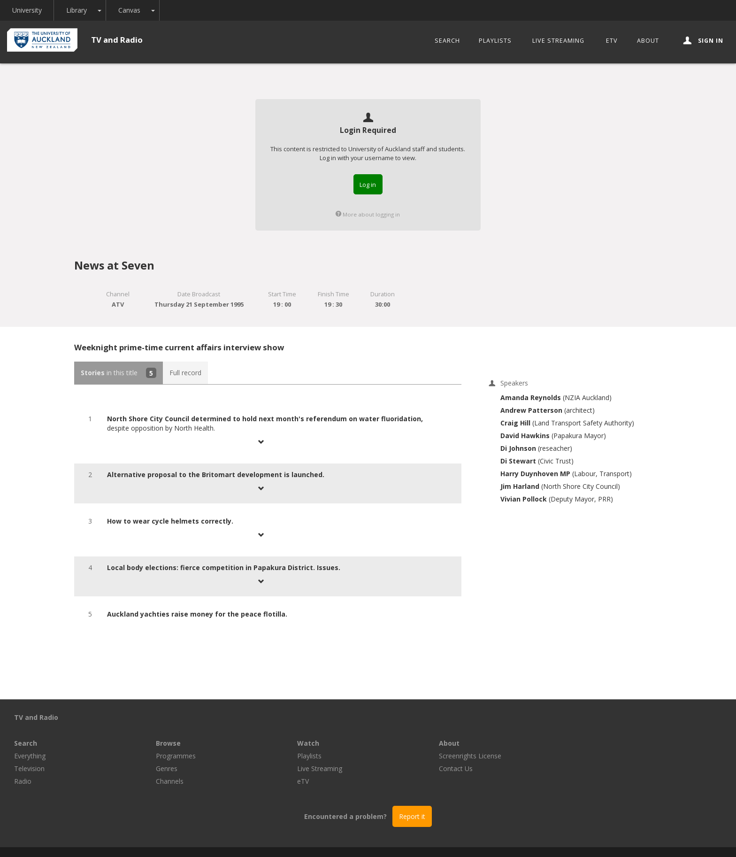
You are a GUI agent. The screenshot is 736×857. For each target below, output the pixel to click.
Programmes (317, 730)
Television (171, 742)
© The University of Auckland (377, 838)
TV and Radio (117, 39)
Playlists (495, 41)
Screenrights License (611, 730)
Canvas (130, 10)
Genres (308, 742)
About (648, 41)
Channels (311, 755)
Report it (412, 790)
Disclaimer (482, 838)
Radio (164, 755)
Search (447, 41)
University (27, 10)
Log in (368, 184)
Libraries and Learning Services (275, 838)
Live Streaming (558, 41)
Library (77, 10)
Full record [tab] (185, 372)
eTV (612, 41)
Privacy (444, 838)
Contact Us (597, 742)
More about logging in (368, 214)
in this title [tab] (118, 373)
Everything (171, 730)
